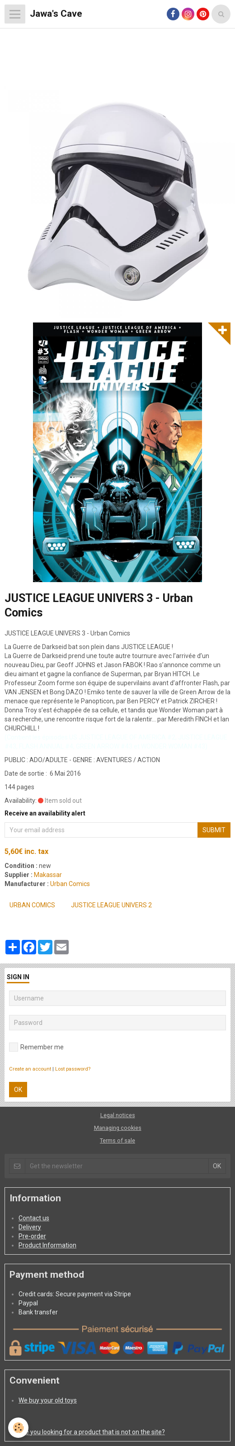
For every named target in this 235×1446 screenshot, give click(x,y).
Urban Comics (70, 883)
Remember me (36, 1047)
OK (18, 1089)
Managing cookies (117, 1127)
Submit (214, 830)
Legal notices (117, 1115)
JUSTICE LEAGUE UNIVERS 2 (111, 905)
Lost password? (72, 1069)
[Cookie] (18, 1428)
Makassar (48, 874)
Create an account (30, 1069)
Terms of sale (117, 1140)
